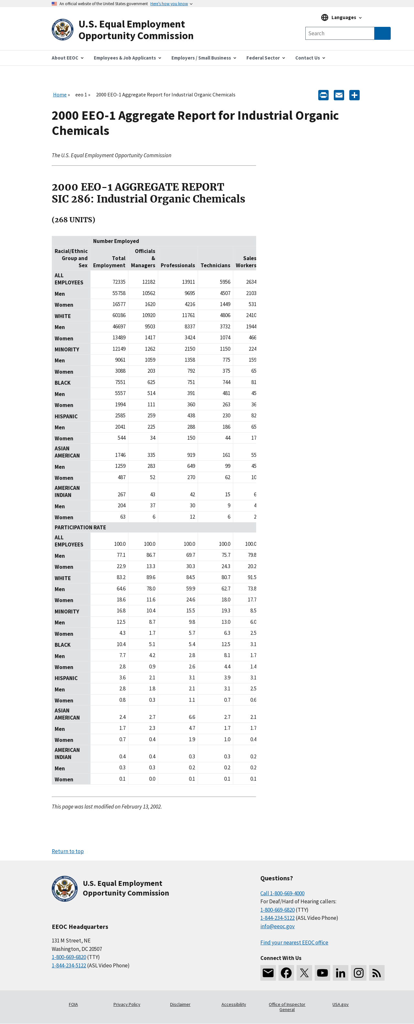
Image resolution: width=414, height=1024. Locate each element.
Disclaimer (180, 1004)
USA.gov (340, 1004)
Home (60, 94)
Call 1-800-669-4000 (282, 893)
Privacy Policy (127, 1004)
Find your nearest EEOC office (294, 942)
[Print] (323, 94)
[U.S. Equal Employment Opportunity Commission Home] (129, 29)
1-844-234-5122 (69, 965)
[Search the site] (340, 33)
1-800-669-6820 (69, 957)
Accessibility (234, 1004)
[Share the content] (354, 94)
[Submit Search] (383, 33)
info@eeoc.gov (277, 926)
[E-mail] (339, 94)
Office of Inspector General (287, 1006)
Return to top (68, 851)
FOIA (73, 1004)
